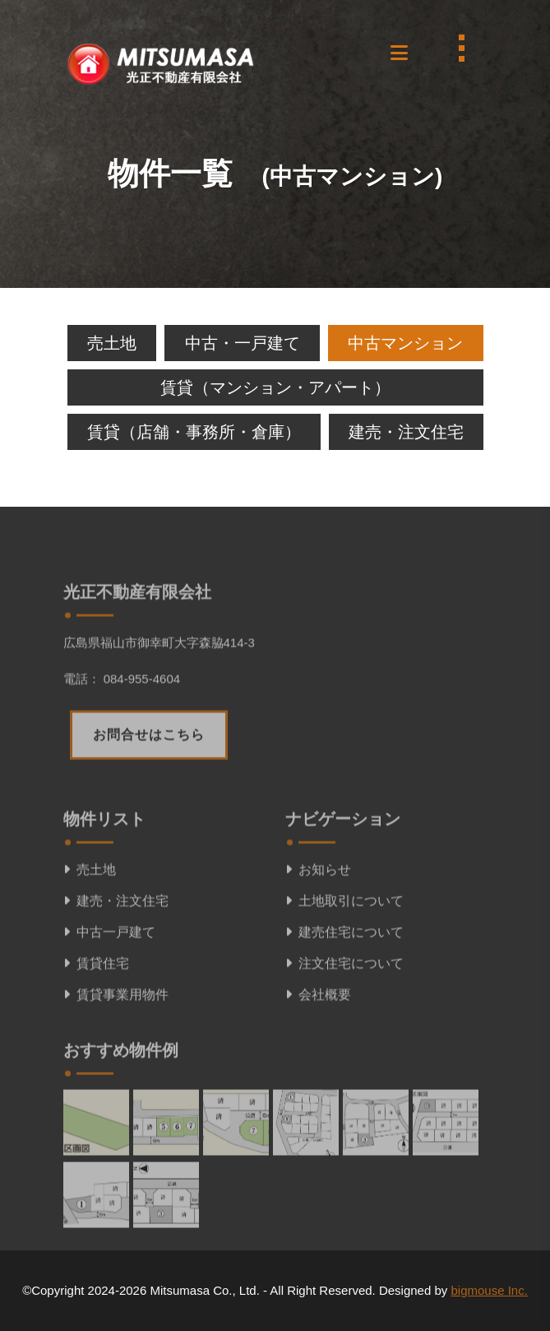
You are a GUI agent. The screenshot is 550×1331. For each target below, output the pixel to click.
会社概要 (318, 1045)
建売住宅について (344, 983)
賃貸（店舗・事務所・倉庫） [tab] (194, 432)
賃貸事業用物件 (116, 1045)
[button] (398, 48)
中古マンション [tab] (405, 343)
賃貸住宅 (96, 1014)
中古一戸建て (109, 983)
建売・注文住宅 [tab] (406, 432)
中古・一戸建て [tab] (242, 343)
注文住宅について (344, 1014)
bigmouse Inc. (489, 1290)
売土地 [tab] (111, 343)
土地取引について (344, 951)
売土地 (89, 920)
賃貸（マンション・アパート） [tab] (275, 387)
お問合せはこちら (149, 785)
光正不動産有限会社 (137, 642)
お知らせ (318, 920)
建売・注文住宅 (116, 951)
